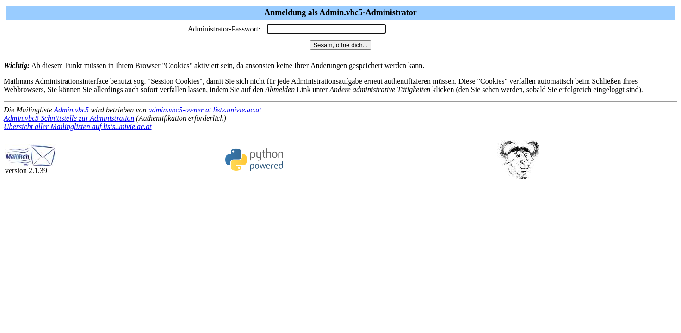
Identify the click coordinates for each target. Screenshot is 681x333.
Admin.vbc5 (71, 110)
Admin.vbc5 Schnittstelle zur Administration (69, 118)
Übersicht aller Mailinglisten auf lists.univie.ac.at (78, 126)
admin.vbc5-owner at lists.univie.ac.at (204, 110)
